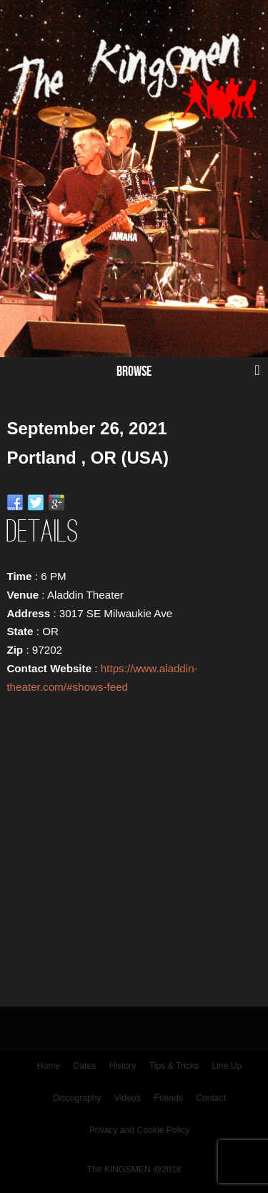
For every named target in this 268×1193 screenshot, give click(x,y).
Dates (85, 1066)
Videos (127, 1098)
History (123, 1066)
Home (48, 1066)
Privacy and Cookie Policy (139, 1130)
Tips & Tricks (174, 1066)
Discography (77, 1098)
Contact (211, 1098)
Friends (168, 1098)
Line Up (227, 1066)
